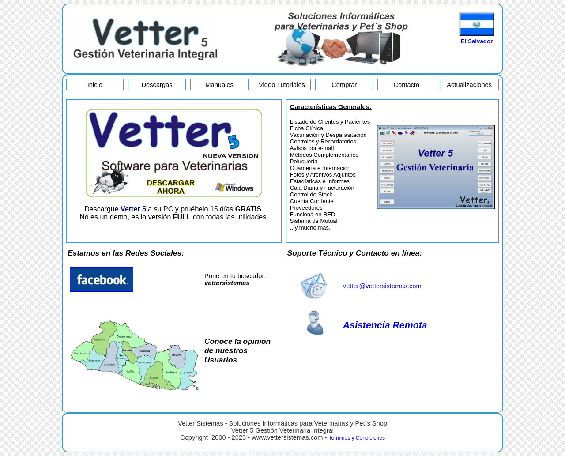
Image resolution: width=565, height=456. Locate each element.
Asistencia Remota (385, 325)
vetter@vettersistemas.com (382, 286)
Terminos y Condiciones (357, 438)
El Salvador (477, 41)
